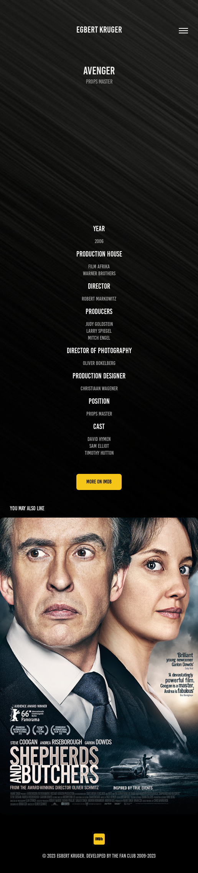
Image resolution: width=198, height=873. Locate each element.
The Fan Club (124, 856)
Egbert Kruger (99, 30)
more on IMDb (99, 482)
